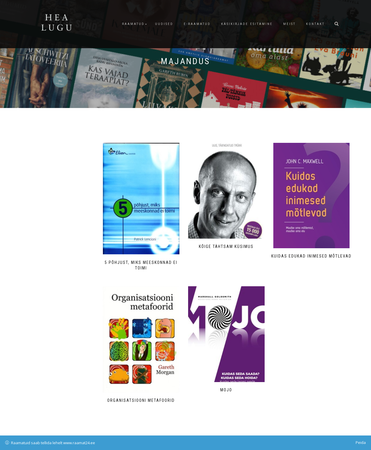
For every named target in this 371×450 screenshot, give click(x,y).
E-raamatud (197, 24)
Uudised (164, 24)
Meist (289, 24)
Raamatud (133, 24)
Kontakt (315, 24)
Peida (361, 442)
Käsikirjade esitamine (247, 24)
